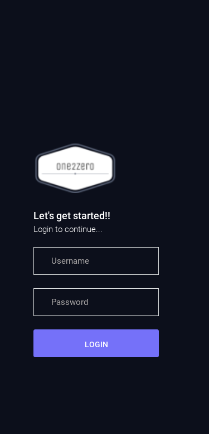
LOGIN (96, 344)
